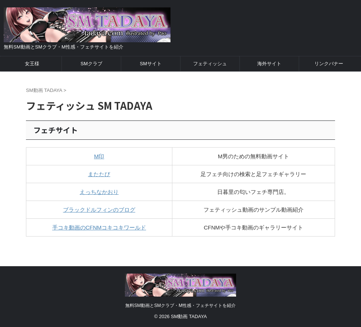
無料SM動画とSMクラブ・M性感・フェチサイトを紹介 (180, 305)
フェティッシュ (210, 63)
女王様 (32, 63)
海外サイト (269, 63)
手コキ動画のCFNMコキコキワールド (99, 227)
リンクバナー (328, 63)
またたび (99, 174)
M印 (99, 156)
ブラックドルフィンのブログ (99, 210)
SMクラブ (91, 63)
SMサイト (151, 63)
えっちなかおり (99, 192)
